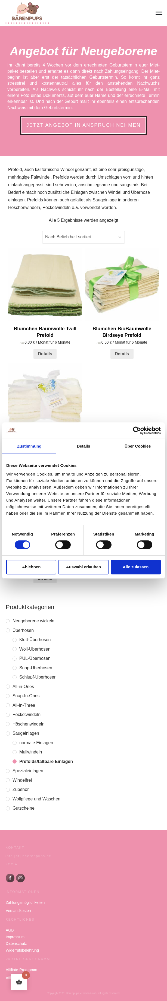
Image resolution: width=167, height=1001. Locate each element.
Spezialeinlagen (28, 770)
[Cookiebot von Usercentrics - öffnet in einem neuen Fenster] (137, 430)
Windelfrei (22, 780)
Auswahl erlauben (83, 567)
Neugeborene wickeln (33, 621)
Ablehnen (31, 567)
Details (45, 353)
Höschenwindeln (28, 724)
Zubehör (21, 789)
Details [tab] (83, 446)
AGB (10, 930)
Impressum (15, 937)
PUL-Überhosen (35, 658)
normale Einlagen (36, 742)
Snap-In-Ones (26, 695)
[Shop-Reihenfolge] (83, 237)
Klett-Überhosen (35, 639)
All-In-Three (24, 705)
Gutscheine (24, 808)
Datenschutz (16, 943)
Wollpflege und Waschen (36, 799)
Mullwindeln (30, 752)
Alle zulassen (136, 567)
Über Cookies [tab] (138, 446)
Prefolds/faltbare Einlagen (46, 761)
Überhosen (23, 630)
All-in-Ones (23, 686)
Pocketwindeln (27, 714)
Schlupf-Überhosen (38, 677)
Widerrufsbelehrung (22, 950)
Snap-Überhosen (35, 668)
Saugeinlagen (26, 733)
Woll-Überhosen (34, 649)
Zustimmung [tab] (29, 446)
